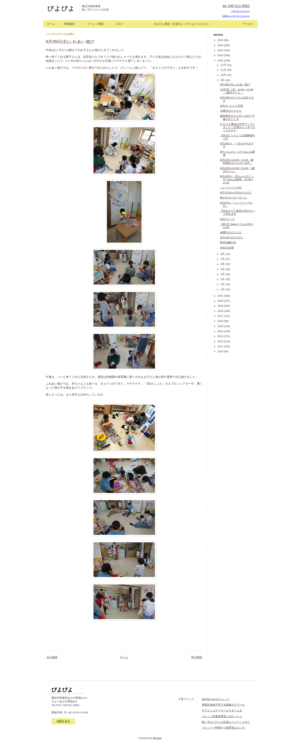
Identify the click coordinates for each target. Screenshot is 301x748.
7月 (223, 259)
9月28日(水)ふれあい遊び (235, 84)
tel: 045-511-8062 (236, 6)
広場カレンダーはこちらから (236, 16)
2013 (220, 336)
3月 (223, 279)
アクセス (247, 24)
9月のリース (227, 219)
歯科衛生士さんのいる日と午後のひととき (237, 117)
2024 (220, 50)
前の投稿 (196, 657)
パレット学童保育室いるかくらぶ (222, 716)
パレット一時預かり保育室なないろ (223, 727)
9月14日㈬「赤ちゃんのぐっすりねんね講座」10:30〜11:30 (237, 179)
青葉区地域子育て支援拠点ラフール (223, 704)
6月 (223, 264)
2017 (220, 316)
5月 (223, 269)
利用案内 (69, 24)
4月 (223, 274)
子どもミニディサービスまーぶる (222, 710)
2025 (220, 45)
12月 (224, 64)
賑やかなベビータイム (233, 197)
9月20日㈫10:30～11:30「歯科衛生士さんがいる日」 (236, 161)
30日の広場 (227, 247)
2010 (220, 351)
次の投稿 (52, 657)
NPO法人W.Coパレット (216, 699)
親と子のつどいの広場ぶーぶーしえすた (226, 722)
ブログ (119, 24)
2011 (220, 346)
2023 (220, 55)
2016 (220, 321)
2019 (220, 305)
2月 (223, 284)
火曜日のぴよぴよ (230, 110)
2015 (220, 326)
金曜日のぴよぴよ (230, 232)
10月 (224, 74)
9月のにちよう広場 (231, 105)
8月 (223, 254)
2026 (220, 40)
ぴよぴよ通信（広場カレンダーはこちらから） (182, 24)
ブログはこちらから (240, 11)
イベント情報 (95, 24)
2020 (220, 300)
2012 (220, 341)
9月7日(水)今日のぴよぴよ (235, 192)
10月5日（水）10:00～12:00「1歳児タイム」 (236, 91)
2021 (220, 295)
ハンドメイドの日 (230, 187)
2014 (220, 331)
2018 (220, 311)
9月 (223, 80)
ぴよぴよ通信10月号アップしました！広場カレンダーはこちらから (237, 127)
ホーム (51, 24)
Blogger (157, 738)
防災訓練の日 (228, 242)
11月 (224, 69)
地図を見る (63, 721)
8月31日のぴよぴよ (231, 237)
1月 (223, 289)
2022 (220, 60)
